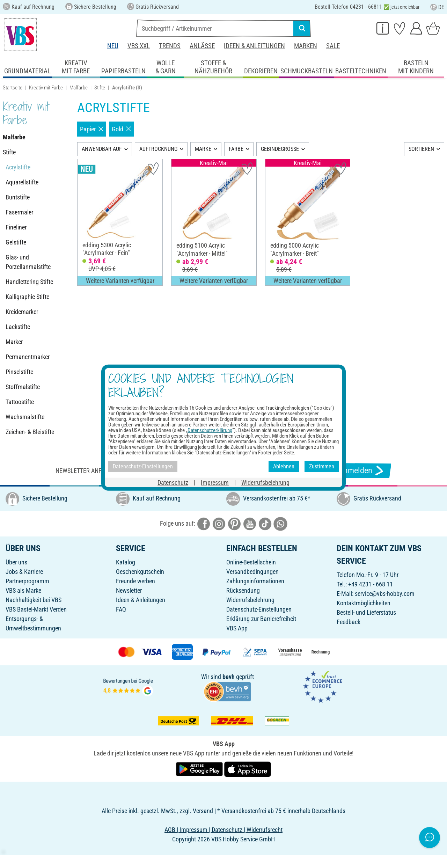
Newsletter (129, 590)
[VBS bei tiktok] (265, 523)
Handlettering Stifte (29, 281)
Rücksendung (243, 590)
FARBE (236, 149)
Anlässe (202, 46)
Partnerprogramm (27, 581)
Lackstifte (18, 326)
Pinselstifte (19, 371)
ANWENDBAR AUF (102, 149)
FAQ (121, 609)
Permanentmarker (28, 356)
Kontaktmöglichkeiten (363, 603)
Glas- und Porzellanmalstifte (28, 262)
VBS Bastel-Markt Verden (36, 609)
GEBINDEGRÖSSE (280, 149)
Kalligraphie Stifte (27, 296)
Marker (14, 341)
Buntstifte (18, 197)
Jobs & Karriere (24, 571)
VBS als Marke (23, 590)
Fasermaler (19, 212)
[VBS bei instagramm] (219, 523)
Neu (112, 46)
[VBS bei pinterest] (234, 523)
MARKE (203, 149)
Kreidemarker (22, 311)
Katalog (125, 562)
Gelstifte (16, 242)
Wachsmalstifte (25, 417)
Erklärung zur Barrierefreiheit (261, 618)
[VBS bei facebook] (204, 523)
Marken (305, 46)
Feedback (348, 622)
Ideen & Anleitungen (254, 46)
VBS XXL (138, 46)
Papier (91, 129)
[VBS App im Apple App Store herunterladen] (247, 769)
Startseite (12, 88)
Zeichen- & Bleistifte (30, 432)
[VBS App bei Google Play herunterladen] (200, 769)
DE (437, 7)
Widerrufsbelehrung (250, 600)
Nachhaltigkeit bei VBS (33, 600)
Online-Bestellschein (251, 562)
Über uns (16, 562)
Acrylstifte (18, 167)
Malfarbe (78, 88)
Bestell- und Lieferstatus (366, 612)
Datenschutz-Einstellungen (259, 609)
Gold (121, 129)
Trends (170, 46)
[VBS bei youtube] (250, 523)
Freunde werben (135, 581)
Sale (333, 46)
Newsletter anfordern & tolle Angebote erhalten (129, 470)
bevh (228, 676)
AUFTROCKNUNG (158, 149)
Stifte (99, 88)
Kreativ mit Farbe (46, 88)
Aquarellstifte (22, 182)
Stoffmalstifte (23, 386)
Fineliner (16, 227)
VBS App (237, 628)
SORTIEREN (421, 149)
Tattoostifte (20, 401)
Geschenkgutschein (140, 571)
